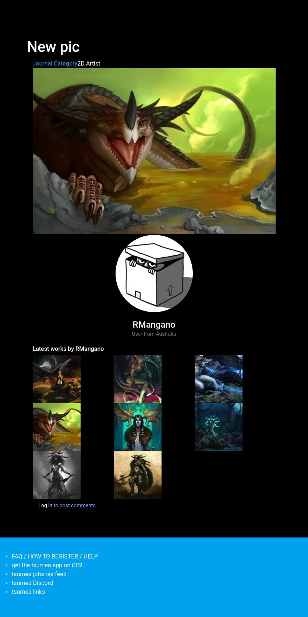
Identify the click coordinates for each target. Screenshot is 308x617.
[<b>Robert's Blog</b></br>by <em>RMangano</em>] (138, 474)
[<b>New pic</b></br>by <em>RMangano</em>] (57, 427)
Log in (46, 505)
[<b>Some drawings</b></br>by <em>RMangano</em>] (138, 427)
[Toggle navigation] (32, 10)
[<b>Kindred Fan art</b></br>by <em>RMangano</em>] (218, 379)
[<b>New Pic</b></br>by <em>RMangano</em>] (57, 474)
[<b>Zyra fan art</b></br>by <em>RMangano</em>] (138, 379)
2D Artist (88, 63)
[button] (154, 150)
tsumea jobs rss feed (39, 574)
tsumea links (28, 591)
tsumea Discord (32, 582)
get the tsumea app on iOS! (47, 565)
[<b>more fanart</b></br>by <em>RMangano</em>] (218, 427)
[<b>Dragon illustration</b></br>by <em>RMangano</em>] (57, 379)
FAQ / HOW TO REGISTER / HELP (55, 556)
